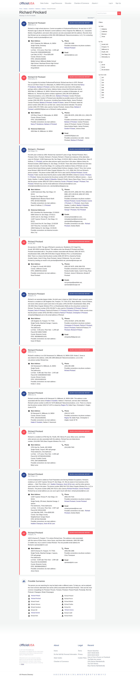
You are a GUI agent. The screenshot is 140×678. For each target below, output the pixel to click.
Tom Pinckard (81, 210)
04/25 (97, 653)
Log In (111, 3)
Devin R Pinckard (39, 310)
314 (103, 80)
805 (103, 90)
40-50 (103, 65)
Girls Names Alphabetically (96, 661)
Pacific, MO (105, 52)
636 (103, 87)
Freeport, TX (105, 47)
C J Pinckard (38, 161)
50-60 (103, 67)
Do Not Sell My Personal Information (65, 654)
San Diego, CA (106, 54)
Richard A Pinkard (73, 310)
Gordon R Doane (58, 102)
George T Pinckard (79, 181)
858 (103, 92)
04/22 (97, 655)
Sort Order (90, 17)
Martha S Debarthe (51, 179)
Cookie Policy (82, 658)
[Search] (106, 13)
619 (103, 85)
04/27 (89, 653)
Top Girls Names (93, 663)
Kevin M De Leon (69, 484)
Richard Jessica (68, 610)
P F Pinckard (62, 310)
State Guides (44, 3)
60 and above (105, 70)
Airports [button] (94, 3)
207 (103, 77)
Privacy (80, 654)
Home (56, 651)
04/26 (93, 653)
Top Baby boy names (94, 659)
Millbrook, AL (105, 49)
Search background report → (80, 23)
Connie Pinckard (81, 201)
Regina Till (64, 405)
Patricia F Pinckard (66, 312)
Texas (103, 36)
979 (103, 97)
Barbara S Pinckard (43, 87)
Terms (80, 651)
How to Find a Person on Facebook (99, 657)
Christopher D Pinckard (73, 308)
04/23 (93, 655)
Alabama (104, 29)
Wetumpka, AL (106, 57)
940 (103, 95)
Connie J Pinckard (85, 175)
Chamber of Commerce (81, 3)
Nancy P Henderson (37, 124)
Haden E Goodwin (52, 400)
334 (103, 82)
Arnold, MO (105, 44)
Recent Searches (93, 651)
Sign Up (118, 3)
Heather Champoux (57, 484)
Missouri (104, 34)
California (104, 31)
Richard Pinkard (34, 596)
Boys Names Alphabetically (96, 666)
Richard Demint (34, 613)
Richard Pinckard (69, 48)
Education (68, 3)
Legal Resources (56, 3)
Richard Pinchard (34, 599)
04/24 (89, 655)
